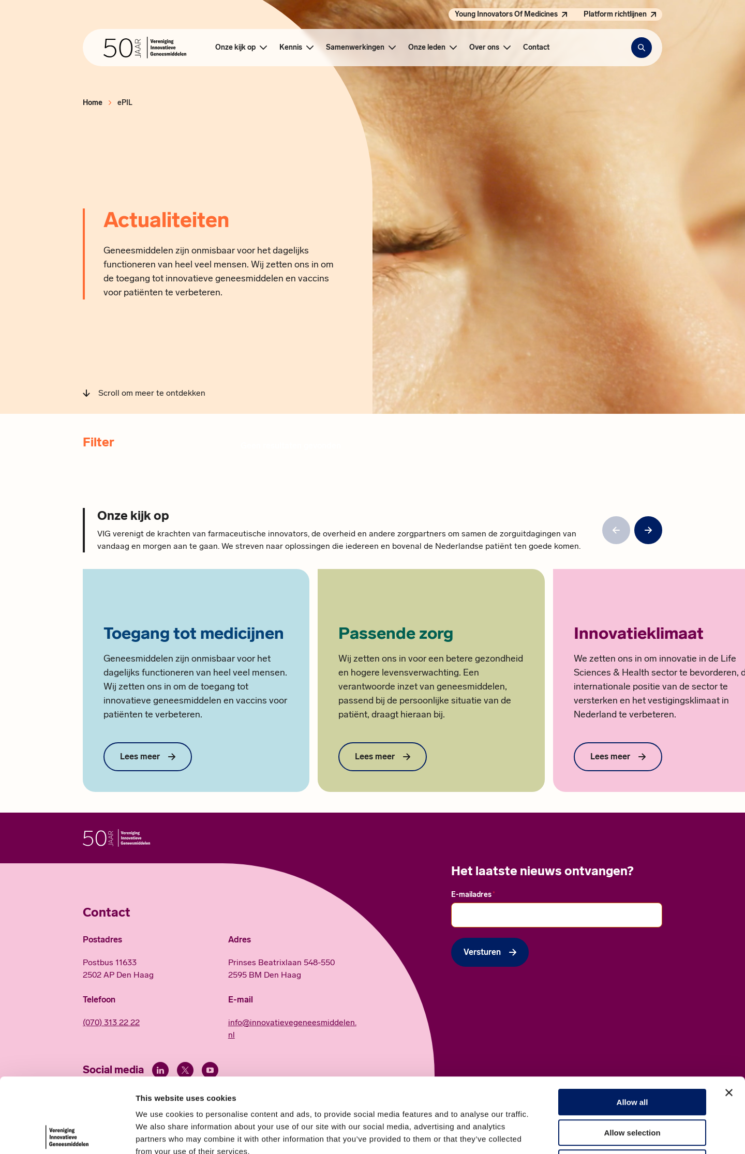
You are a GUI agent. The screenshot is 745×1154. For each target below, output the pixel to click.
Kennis (290, 47)
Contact (536, 47)
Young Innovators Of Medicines (506, 14)
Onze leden (426, 47)
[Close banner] (729, 1018)
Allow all (632, 1027)
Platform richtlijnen (615, 14)
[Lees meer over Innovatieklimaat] (618, 756)
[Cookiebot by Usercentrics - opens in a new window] (67, 1134)
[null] (648, 530)
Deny (632, 1088)
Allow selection (632, 1058)
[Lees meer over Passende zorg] (382, 756)
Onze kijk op (235, 47)
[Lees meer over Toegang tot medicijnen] (147, 756)
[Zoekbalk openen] (641, 47)
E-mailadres (473, 894)
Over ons (484, 47)
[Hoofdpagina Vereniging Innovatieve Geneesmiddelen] (144, 47)
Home (92, 102)
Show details (543, 1133)
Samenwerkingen (355, 47)
